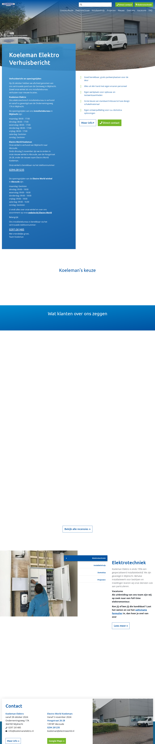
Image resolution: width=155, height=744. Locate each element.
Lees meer (120, 625)
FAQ (150, 10)
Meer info (87, 122)
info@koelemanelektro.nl (21, 663)
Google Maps (56, 673)
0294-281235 (16, 169)
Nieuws (121, 10)
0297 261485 (14, 659)
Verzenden (45, 699)
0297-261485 (16, 229)
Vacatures (141, 10)
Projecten (111, 10)
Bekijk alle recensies (77, 529)
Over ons (131, 10)
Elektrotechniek (83, 10)
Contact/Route (66, 10)
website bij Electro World (40, 212)
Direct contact (110, 122)
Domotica (102, 573)
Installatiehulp (98, 10)
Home (119, 705)
